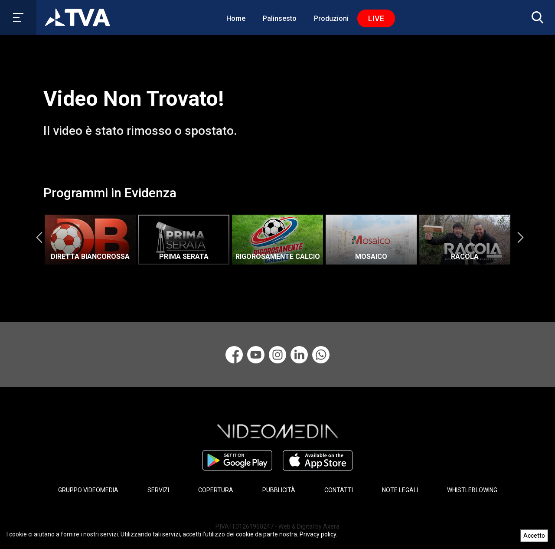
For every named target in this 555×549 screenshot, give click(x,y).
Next (520, 237)
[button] (535, 17)
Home (235, 18)
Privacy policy (318, 534)
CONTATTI (338, 490)
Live (376, 18)
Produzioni (331, 18)
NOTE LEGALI (400, 490)
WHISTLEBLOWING (472, 490)
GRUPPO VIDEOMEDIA (88, 490)
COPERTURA (215, 490)
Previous (39, 237)
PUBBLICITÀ (278, 490)
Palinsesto (280, 18)
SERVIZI (158, 490)
